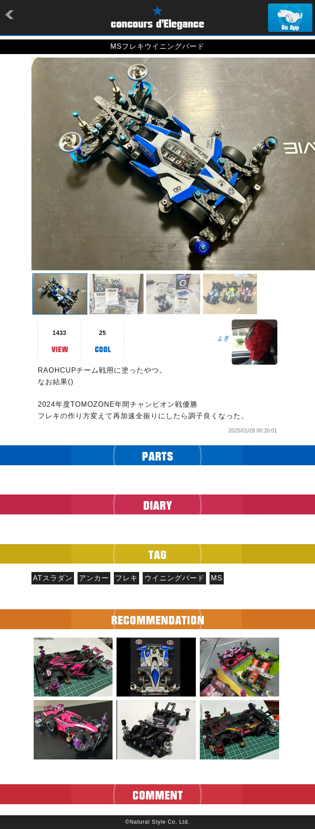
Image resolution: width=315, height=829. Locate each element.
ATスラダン (52, 578)
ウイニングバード (174, 578)
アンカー (94, 578)
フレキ (126, 578)
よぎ (223, 338)
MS (216, 578)
